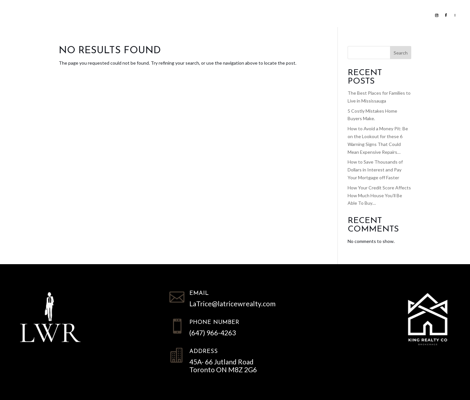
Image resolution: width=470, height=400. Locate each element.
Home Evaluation (247, 14)
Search (401, 53)
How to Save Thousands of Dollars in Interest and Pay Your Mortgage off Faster (375, 169)
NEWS (287, 14)
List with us (123, 14)
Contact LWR (321, 14)
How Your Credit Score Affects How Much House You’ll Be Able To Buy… (379, 195)
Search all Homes (181, 14)
